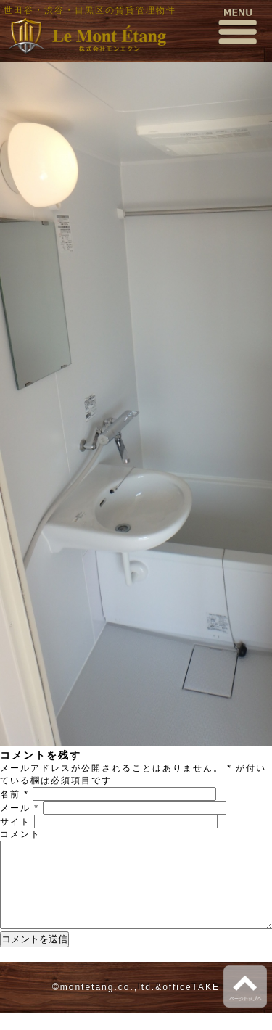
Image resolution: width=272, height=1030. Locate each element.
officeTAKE (191, 1005)
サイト (15, 822)
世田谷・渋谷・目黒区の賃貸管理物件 (90, 10)
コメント (20, 834)
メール (19, 808)
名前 (14, 794)
